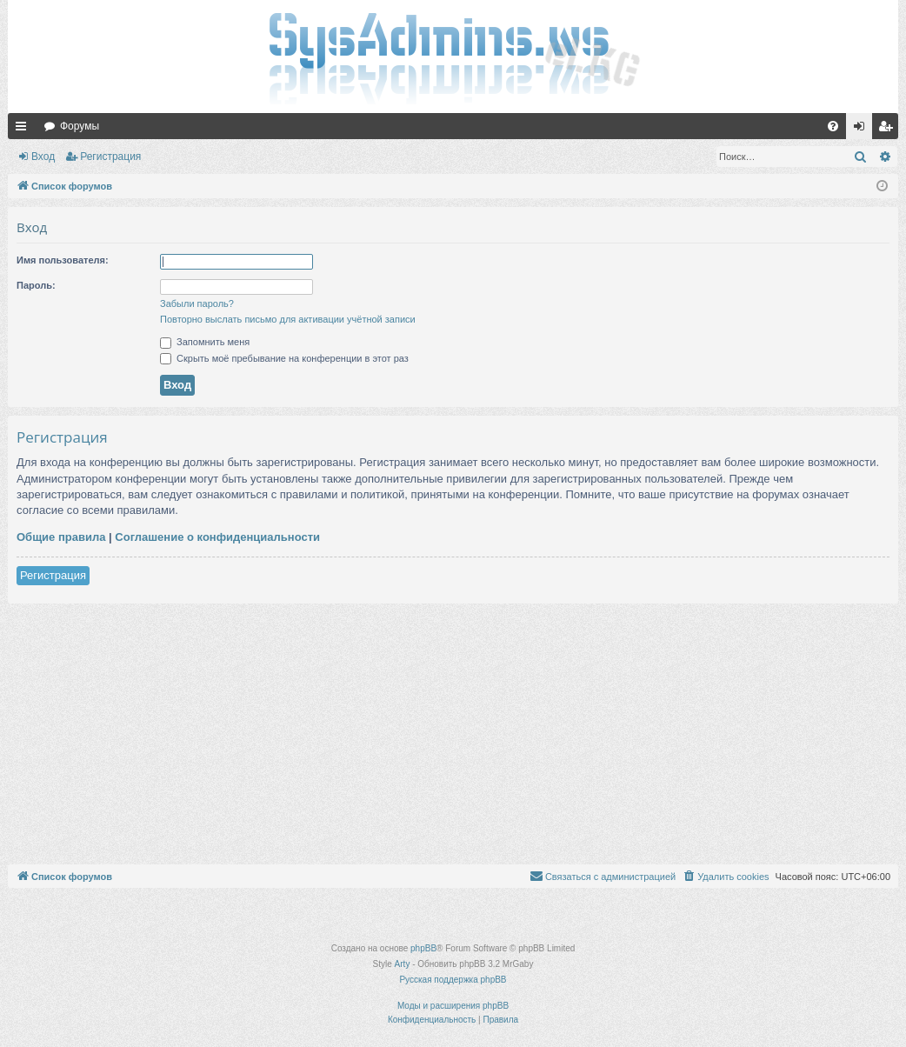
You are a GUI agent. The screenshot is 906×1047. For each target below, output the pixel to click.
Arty (402, 964)
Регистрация (110, 156)
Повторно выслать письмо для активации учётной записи (288, 319)
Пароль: (36, 285)
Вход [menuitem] (863, 129)
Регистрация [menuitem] (888, 129)
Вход (43, 156)
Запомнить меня (205, 342)
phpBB (423, 948)
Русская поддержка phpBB (452, 979)
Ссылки (24, 129)
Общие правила (61, 537)
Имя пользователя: (63, 260)
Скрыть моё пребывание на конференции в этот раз (284, 358)
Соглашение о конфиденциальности (217, 537)
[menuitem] (833, 126)
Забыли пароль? (197, 303)
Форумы (79, 126)
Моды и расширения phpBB (453, 1005)
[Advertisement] (453, 734)
